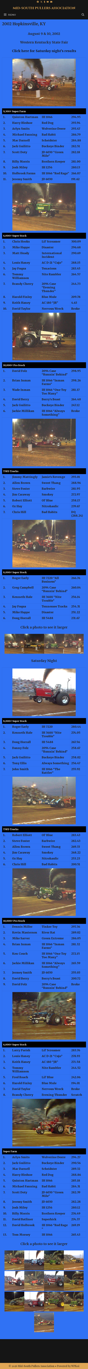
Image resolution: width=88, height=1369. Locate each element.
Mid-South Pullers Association (44, 8)
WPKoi (75, 1366)
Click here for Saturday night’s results (44, 51)
